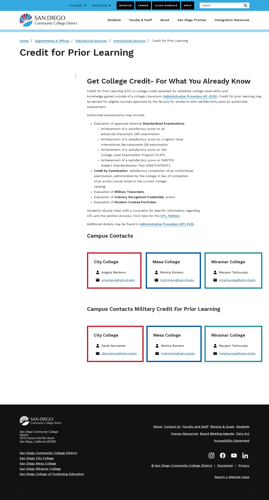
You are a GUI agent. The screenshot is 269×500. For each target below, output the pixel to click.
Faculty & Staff (140, 20)
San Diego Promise (192, 20)
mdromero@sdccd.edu (177, 280)
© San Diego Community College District (181, 465)
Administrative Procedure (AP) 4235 (167, 224)
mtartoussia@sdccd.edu (237, 280)
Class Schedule (166, 5)
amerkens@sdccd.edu (118, 280)
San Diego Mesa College (38, 463)
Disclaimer (225, 465)
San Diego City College (37, 458)
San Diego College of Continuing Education (52, 474)
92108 (51, 441)
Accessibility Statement (231, 440)
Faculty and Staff (195, 426)
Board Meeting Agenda (217, 433)
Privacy (243, 465)
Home (24, 41)
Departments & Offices (52, 41)
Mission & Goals (222, 426)
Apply (187, 5)
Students (114, 20)
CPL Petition (169, 216)
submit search (244, 5)
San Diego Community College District (48, 453)
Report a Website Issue (231, 477)
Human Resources (184, 433)
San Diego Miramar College (40, 469)
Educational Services (91, 41)
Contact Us (172, 426)
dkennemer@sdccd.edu (119, 353)
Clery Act (242, 433)
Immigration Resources (232, 20)
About (164, 20)
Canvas (143, 5)
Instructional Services (129, 41)
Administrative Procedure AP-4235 (190, 96)
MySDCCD (125, 5)
